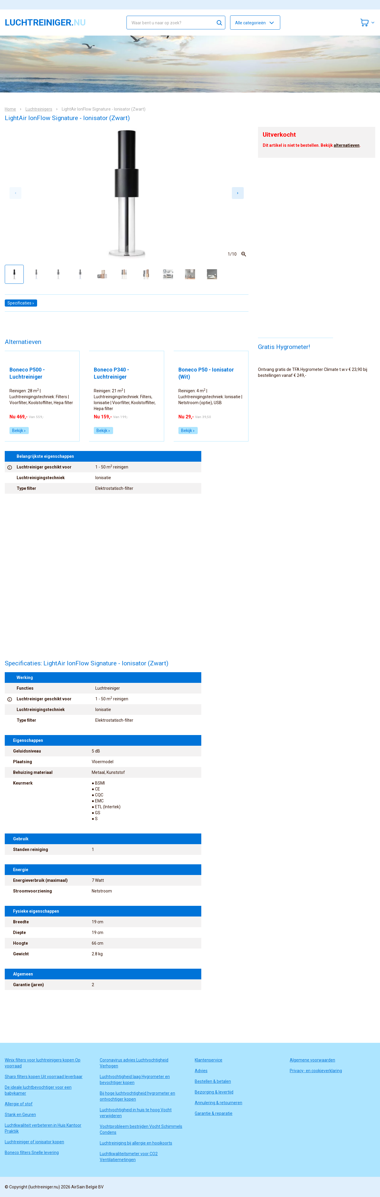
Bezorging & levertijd (214, 1092)
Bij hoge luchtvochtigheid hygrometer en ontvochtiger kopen (137, 1096)
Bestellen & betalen (213, 1081)
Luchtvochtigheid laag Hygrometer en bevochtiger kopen (135, 1079)
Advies (201, 1070)
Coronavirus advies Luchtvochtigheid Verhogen (134, 1063)
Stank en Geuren (20, 1114)
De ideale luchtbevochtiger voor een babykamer (38, 1090)
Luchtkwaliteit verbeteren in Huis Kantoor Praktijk (43, 1128)
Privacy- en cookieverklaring (316, 1070)
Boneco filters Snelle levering (32, 1152)
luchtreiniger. (45, 22)
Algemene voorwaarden (312, 1060)
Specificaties (20, 303)
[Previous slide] (15, 193)
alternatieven (347, 145)
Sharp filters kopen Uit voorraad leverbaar (44, 1076)
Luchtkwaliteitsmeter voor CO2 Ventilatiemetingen (129, 1156)
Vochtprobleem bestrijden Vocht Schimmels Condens (141, 1129)
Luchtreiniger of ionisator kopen (34, 1141)
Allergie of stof (19, 1104)
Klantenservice (208, 1060)
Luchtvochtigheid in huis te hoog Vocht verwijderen (136, 1112)
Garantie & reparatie (213, 1113)
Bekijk (19, 430)
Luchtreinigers (39, 109)
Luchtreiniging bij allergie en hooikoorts (136, 1143)
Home (10, 109)
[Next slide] (238, 193)
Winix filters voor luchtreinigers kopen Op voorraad (42, 1063)
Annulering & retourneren (218, 1102)
